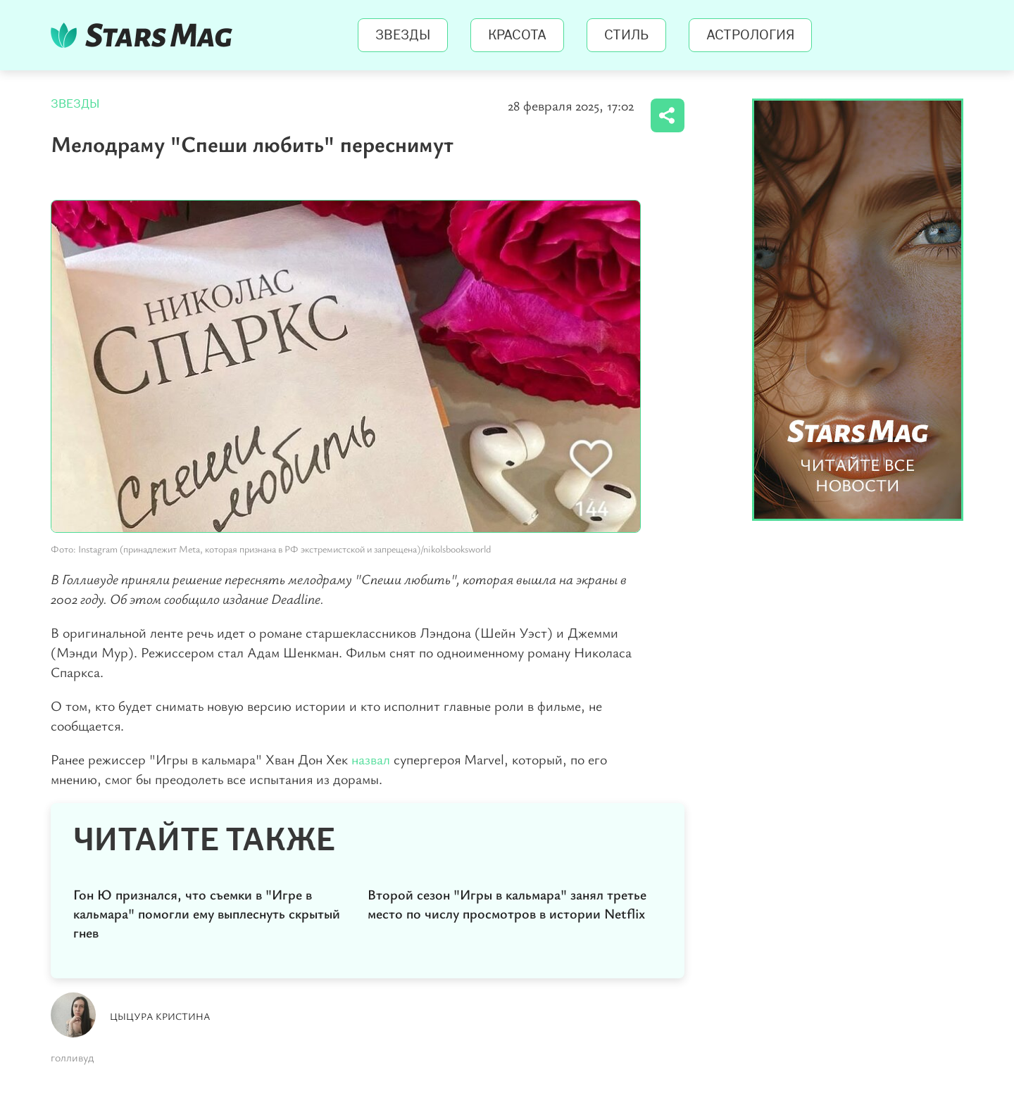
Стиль (626, 35)
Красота (517, 35)
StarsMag (145, 35)
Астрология (750, 35)
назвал (370, 759)
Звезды (402, 35)
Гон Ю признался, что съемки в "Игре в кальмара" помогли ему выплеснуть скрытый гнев (206, 913)
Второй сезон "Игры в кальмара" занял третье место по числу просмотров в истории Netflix (507, 904)
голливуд (72, 1057)
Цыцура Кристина (160, 1016)
